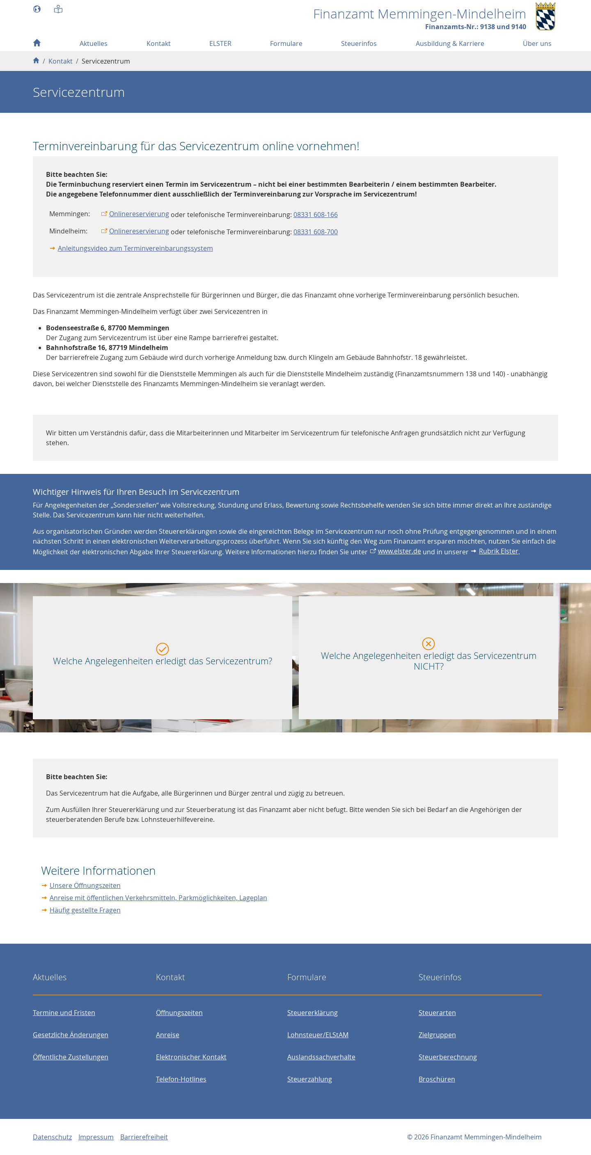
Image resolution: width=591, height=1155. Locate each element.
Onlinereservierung (139, 213)
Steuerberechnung (448, 1056)
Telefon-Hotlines (181, 1079)
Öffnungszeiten (179, 1012)
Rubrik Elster (498, 551)
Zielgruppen (437, 1034)
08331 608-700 (315, 231)
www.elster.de (399, 551)
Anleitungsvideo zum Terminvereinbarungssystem (135, 248)
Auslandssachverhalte (321, 1056)
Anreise (167, 1034)
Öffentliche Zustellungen (70, 1056)
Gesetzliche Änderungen (70, 1034)
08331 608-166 (315, 214)
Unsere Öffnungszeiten (85, 885)
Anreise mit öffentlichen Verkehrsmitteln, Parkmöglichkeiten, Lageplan (158, 897)
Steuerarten (437, 1012)
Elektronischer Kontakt (191, 1056)
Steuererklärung (312, 1012)
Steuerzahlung (309, 1079)
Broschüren (437, 1079)
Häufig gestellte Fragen (85, 910)
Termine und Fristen (64, 1012)
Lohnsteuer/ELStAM (317, 1034)
